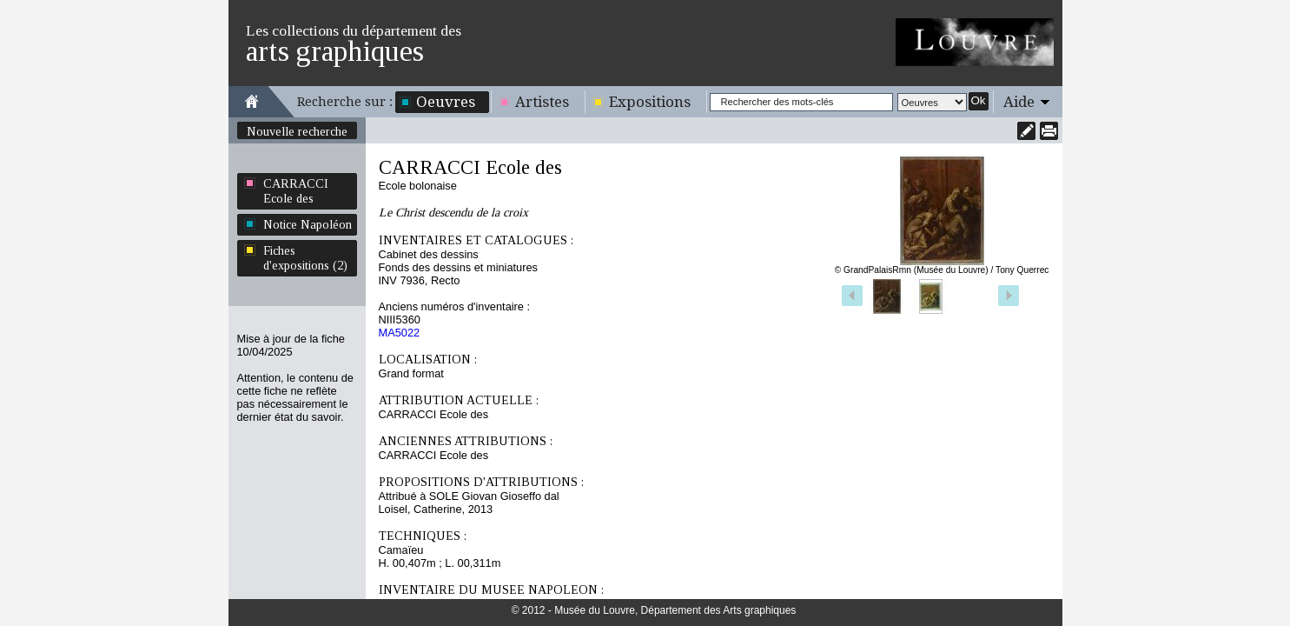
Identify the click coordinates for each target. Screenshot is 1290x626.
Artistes (542, 101)
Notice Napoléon (307, 224)
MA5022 (399, 332)
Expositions (650, 101)
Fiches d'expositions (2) (305, 257)
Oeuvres (445, 101)
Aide (1019, 101)
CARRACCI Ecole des (295, 190)
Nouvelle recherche (297, 131)
